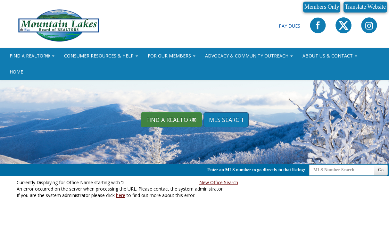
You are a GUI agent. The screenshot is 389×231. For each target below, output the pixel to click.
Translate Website (365, 7)
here (120, 195)
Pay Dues (289, 26)
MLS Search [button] (226, 120)
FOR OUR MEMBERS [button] (171, 56)
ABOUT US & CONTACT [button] (329, 56)
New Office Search (218, 182)
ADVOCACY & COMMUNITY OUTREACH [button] (249, 56)
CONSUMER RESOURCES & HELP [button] (101, 56)
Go (381, 169)
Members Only (321, 7)
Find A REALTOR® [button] (171, 120)
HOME (16, 72)
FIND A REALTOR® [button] (32, 56)
